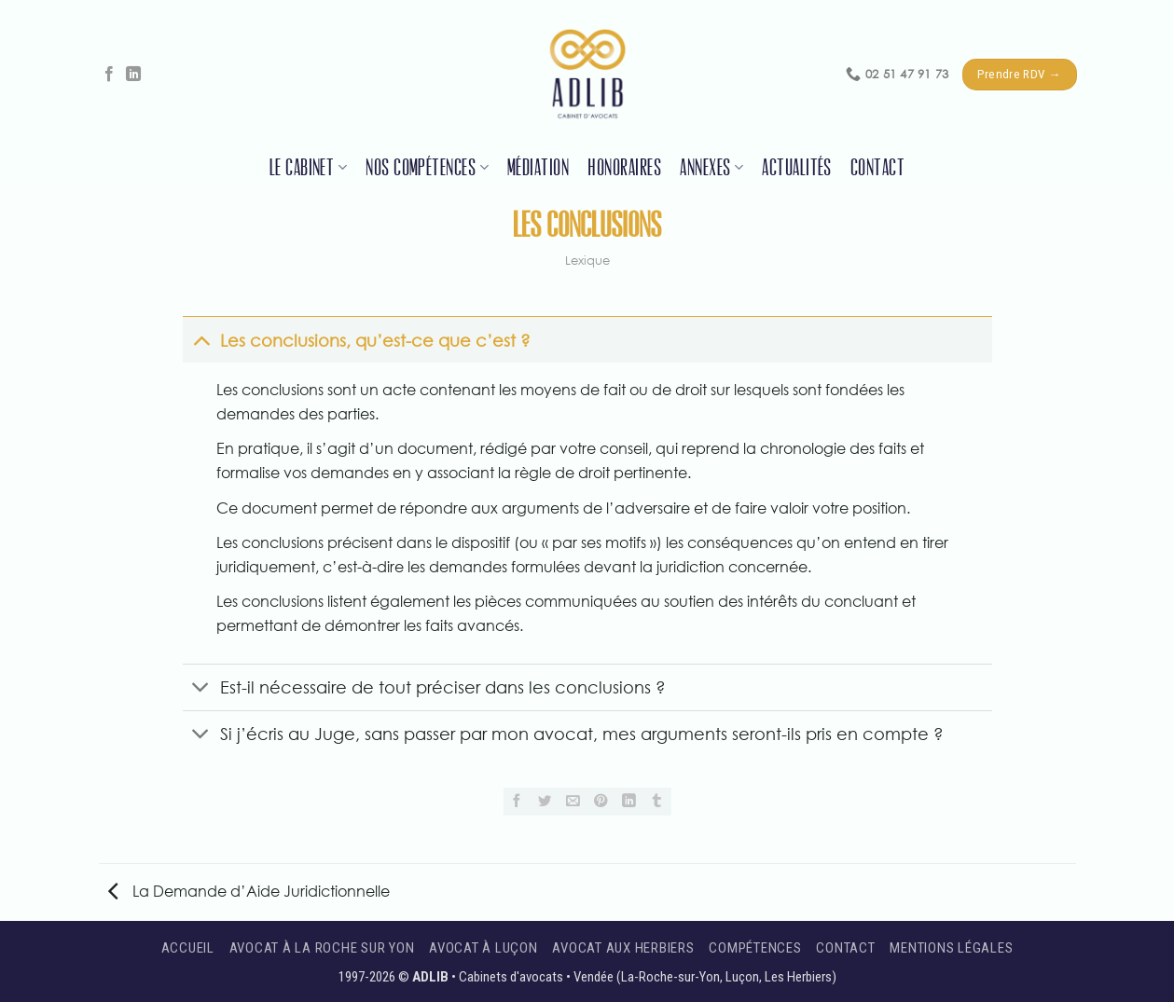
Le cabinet (308, 168)
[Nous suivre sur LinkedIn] (133, 74)
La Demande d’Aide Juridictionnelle (249, 890)
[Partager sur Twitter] (545, 802)
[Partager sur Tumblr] (657, 802)
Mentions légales (951, 948)
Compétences (755, 948)
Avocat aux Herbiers (623, 948)
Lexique (587, 260)
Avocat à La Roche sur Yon (322, 948)
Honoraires (624, 168)
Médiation (538, 168)
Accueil (187, 948)
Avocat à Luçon (483, 948)
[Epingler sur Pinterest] (601, 802)
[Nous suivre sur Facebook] (109, 74)
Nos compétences (427, 168)
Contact (877, 168)
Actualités (797, 168)
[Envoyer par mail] (573, 802)
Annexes (711, 168)
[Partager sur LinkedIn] (629, 802)
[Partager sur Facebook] (518, 802)
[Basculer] (201, 340)
